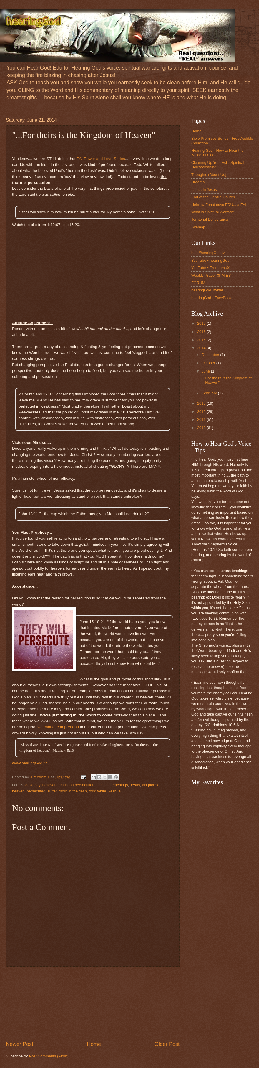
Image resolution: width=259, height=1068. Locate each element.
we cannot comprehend (58, 727)
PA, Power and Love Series (101, 158)
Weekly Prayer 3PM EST (212, 275)
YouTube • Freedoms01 (211, 268)
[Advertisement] (93, 1003)
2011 (202, 419)
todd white (97, 791)
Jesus (135, 785)
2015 (202, 340)
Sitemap (198, 227)
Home (94, 1044)
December (211, 354)
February (210, 393)
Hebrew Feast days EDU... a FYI (218, 204)
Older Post (167, 1044)
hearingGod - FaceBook (211, 298)
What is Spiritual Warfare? (213, 212)
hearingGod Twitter (207, 290)
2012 (202, 411)
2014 (202, 348)
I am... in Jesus (204, 189)
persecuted (35, 791)
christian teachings (112, 785)
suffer (52, 791)
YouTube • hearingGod (210, 260)
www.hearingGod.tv (29, 763)
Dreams (198, 182)
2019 (202, 323)
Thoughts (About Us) (208, 174)
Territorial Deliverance (209, 219)
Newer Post (19, 1044)
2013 (202, 403)
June (206, 371)
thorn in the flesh (73, 791)
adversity (32, 785)
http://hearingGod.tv (208, 252)
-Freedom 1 (40, 777)
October (209, 363)
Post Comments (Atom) (49, 1056)
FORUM (198, 283)
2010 (202, 428)
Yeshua (114, 791)
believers (50, 785)
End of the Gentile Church (213, 197)
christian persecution (77, 785)
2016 (202, 331)
